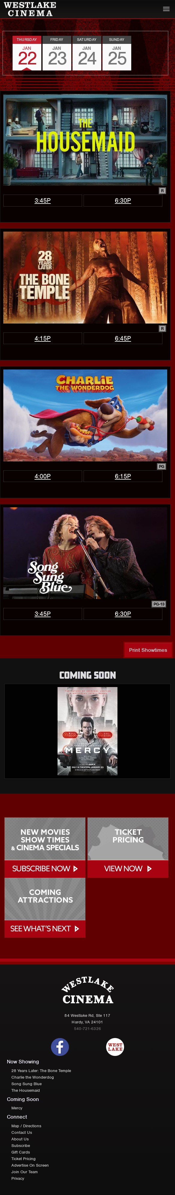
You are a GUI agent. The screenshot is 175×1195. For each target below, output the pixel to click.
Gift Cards (20, 1152)
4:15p (42, 338)
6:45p (123, 338)
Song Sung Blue (26, 1083)
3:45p (42, 200)
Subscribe (20, 1145)
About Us (20, 1139)
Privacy (17, 1178)
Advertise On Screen (30, 1165)
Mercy (16, 1108)
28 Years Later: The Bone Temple (41, 1070)
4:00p (42, 476)
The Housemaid (25, 1090)
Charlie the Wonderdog (32, 1077)
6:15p (123, 476)
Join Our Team (24, 1171)
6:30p (123, 200)
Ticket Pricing (23, 1158)
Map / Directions (26, 1125)
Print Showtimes (148, 650)
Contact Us (21, 1132)
